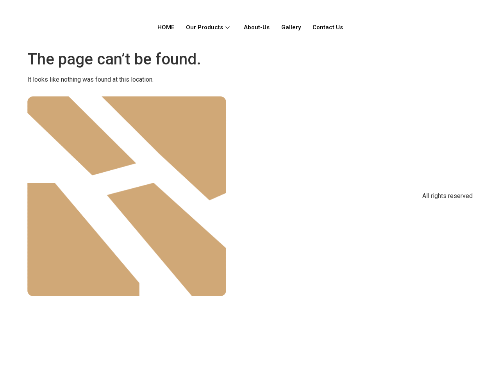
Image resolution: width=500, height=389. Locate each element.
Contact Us (327, 27)
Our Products (208, 27)
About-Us (257, 27)
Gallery (291, 27)
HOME (165, 27)
